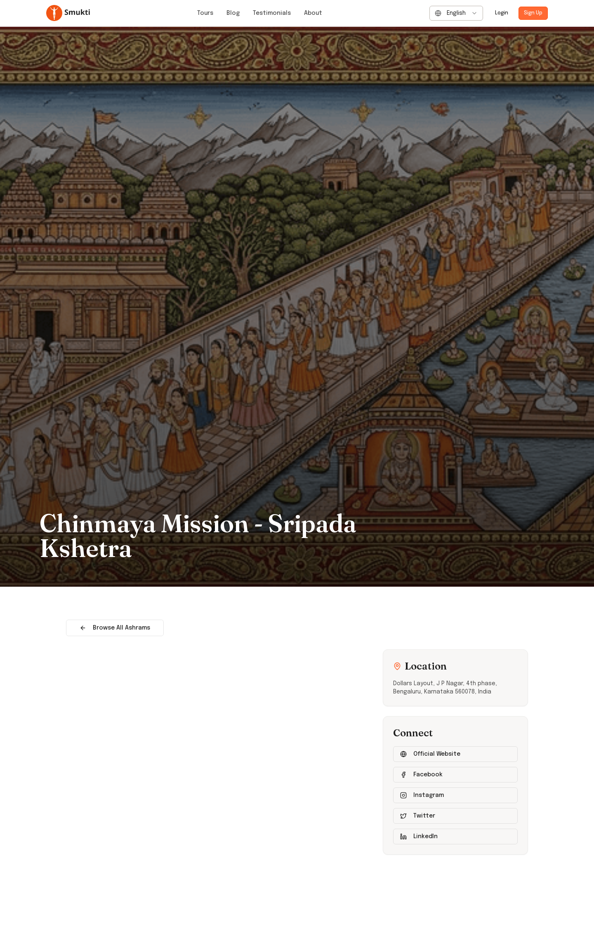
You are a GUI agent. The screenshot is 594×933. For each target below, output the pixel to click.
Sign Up (533, 13)
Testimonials (272, 13)
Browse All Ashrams (115, 628)
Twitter (417, 816)
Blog (233, 13)
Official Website (430, 754)
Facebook (421, 774)
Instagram (422, 795)
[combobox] (456, 13)
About (313, 13)
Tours (205, 13)
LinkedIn (419, 836)
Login (501, 13)
